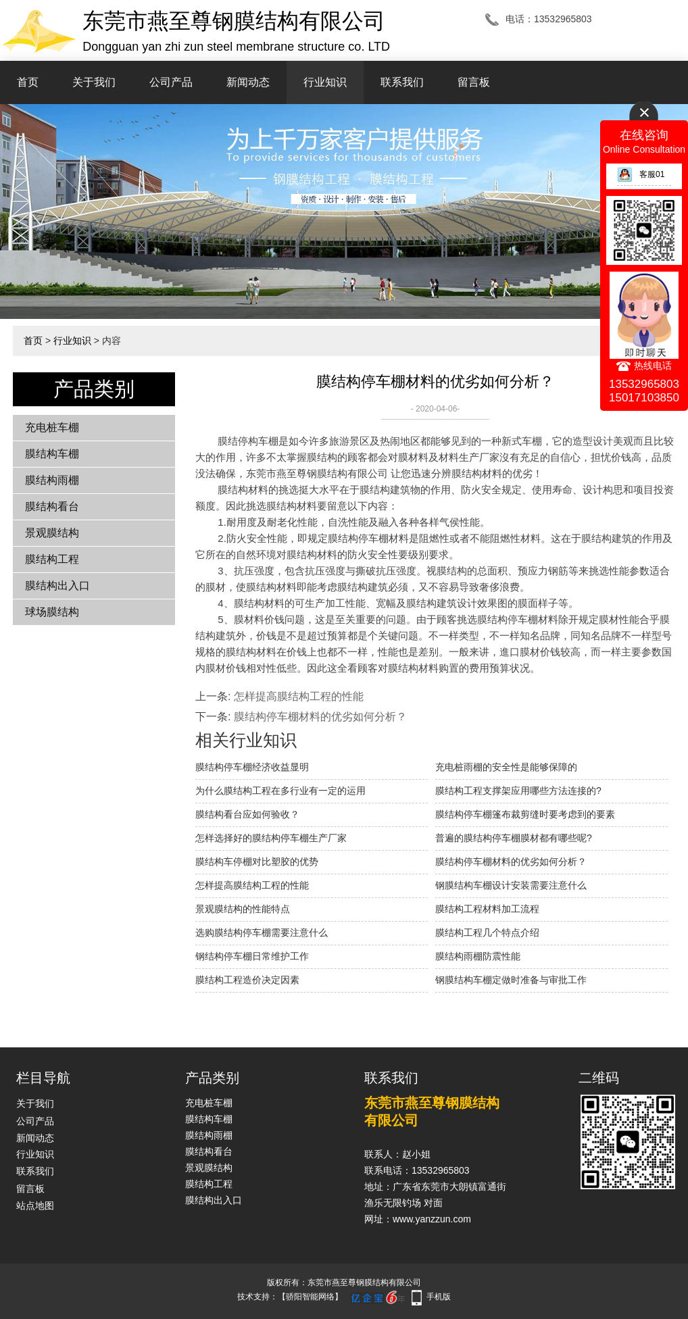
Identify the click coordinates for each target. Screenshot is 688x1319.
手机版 (438, 1296)
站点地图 (35, 1205)
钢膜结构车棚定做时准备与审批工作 (511, 979)
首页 (28, 82)
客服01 (640, 174)
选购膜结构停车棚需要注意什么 (261, 932)
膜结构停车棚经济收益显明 (252, 767)
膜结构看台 (52, 506)
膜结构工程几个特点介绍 (487, 932)
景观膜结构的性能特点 (242, 908)
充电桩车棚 (52, 427)
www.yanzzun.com (432, 1219)
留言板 (474, 82)
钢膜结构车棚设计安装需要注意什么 (511, 885)
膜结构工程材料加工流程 (487, 908)
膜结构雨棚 (52, 480)
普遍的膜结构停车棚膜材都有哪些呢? (513, 837)
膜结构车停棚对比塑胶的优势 (256, 861)
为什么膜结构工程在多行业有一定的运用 (280, 790)
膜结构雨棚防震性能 (477, 956)
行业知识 (325, 82)
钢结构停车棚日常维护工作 (252, 956)
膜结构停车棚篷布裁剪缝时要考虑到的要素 (525, 814)
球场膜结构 (52, 612)
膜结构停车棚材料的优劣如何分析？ (320, 716)
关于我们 (94, 82)
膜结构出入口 (57, 585)
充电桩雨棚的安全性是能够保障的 (506, 767)
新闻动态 (248, 82)
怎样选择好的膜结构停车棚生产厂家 (271, 837)
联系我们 (402, 82)
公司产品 (171, 82)
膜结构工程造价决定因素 (247, 979)
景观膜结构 (52, 533)
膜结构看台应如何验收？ (247, 814)
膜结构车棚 (52, 453)
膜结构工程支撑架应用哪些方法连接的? (518, 790)
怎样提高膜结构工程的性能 (299, 696)
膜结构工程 (52, 559)
